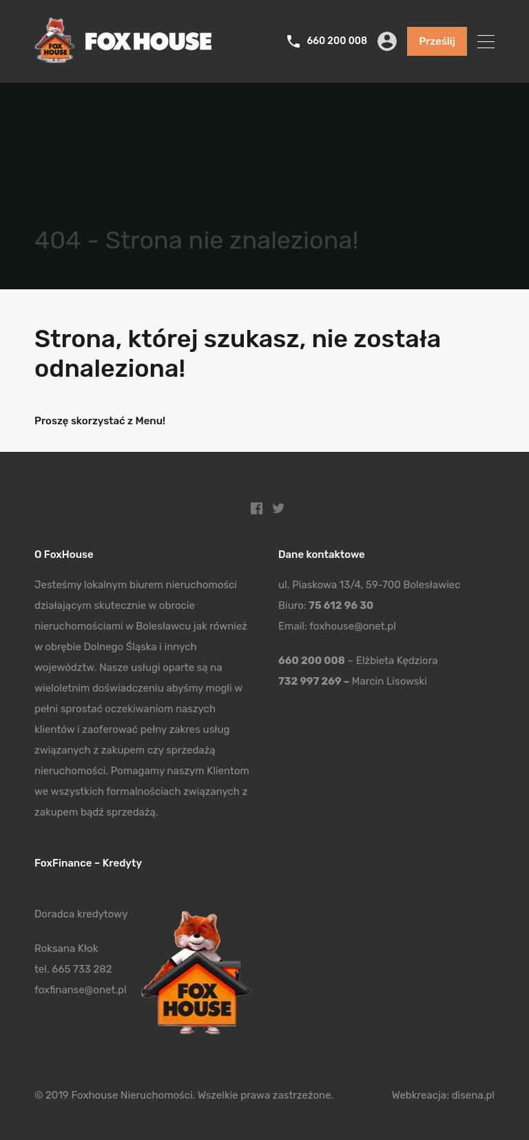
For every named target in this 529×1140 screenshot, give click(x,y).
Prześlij (437, 41)
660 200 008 (337, 41)
